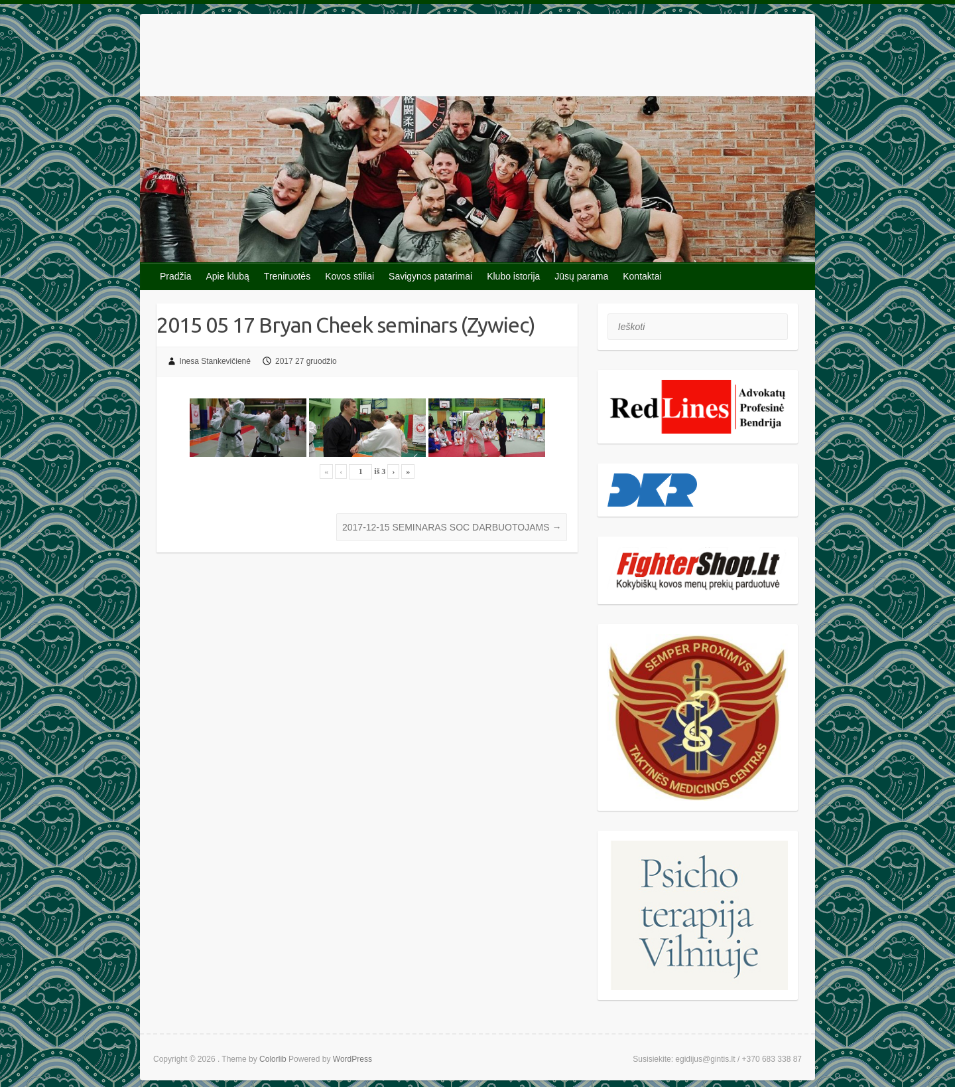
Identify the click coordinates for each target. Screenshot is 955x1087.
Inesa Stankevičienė (215, 361)
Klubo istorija (513, 276)
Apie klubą (227, 276)
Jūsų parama (581, 276)
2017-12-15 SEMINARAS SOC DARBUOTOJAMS (451, 527)
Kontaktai (642, 276)
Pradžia (175, 276)
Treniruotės (287, 276)
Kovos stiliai (349, 276)
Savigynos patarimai (430, 276)
